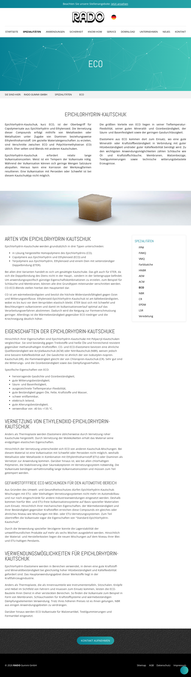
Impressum (179, 665)
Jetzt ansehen (119, 4)
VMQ (142, 259)
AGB (151, 665)
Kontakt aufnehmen (95, 640)
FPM (141, 247)
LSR (141, 310)
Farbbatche (146, 264)
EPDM (142, 304)
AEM (141, 276)
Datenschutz (163, 665)
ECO (141, 287)
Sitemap (141, 665)
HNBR (142, 270)
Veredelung (146, 316)
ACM (142, 281)
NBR (141, 293)
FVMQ (142, 253)
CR (140, 299)
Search (182, 94)
